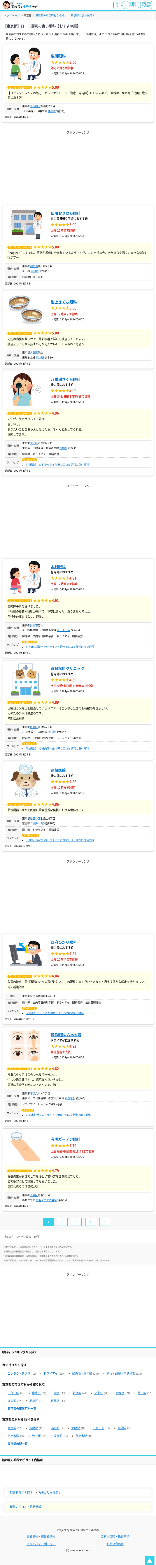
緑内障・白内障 (82, 1373)
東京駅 (12, 1428)
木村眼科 (58, 567)
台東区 (120, 1393)
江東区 (34, 1195)
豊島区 (34, 727)
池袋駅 (52, 732)
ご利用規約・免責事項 (115, 1536)
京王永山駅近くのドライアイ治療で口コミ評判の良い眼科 (60, 646)
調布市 (34, 266)
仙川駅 (35, 271)
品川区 (33, 1400)
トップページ (119, 4)
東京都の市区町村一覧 (22, 1408)
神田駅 (52, 111)
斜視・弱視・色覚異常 (121, 1373)
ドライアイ (51, 1373)
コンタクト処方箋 (19, 1373)
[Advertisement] (78, 165)
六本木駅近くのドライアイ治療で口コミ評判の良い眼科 (58, 1115)
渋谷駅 (36, 1435)
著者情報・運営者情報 (41, 1536)
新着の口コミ (133, 4)
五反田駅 (98, 1428)
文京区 (98, 1393)
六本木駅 (70, 1098)
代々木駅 (81, 1435)
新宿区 (77, 1393)
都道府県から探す (146, 4)
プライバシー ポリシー (41, 1544)
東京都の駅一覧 (18, 1443)
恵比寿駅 (13, 1435)
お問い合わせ (115, 1544)
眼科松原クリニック (67, 668)
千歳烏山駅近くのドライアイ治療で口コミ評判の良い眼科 (60, 840)
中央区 (34, 443)
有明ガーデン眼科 (66, 1139)
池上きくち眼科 (64, 302)
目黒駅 (121, 1428)
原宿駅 (58, 1435)
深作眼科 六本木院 (66, 1035)
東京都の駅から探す (83, 15)
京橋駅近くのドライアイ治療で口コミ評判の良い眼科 (57, 464)
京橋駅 (63, 448)
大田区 (34, 352)
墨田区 (142, 1393)
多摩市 (34, 625)
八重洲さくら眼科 (66, 379)
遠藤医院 (58, 770)
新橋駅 (33, 1428)
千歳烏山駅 (37, 823)
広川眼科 (58, 56)
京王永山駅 (63, 630)
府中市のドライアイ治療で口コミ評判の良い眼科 (55, 1013)
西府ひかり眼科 (64, 942)
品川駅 (55, 1428)
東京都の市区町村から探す (51, 15)
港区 (32, 1093)
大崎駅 (75, 1428)
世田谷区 (35, 818)
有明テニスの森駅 (46, 1200)
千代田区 (35, 106)
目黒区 (55, 1400)
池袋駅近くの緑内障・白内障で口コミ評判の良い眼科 (57, 748)
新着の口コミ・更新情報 (25, 1506)
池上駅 (40, 357)
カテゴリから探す (49, 1492)
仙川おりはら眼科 (66, 213)
